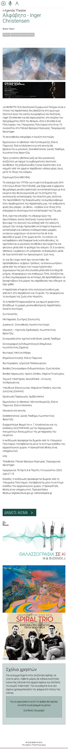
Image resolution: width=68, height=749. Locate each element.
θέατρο (7, 34)
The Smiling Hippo (39, 745)
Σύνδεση (28, 710)
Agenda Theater (14, 10)
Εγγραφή (39, 710)
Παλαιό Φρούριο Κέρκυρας (22, 34)
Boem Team (8, 28)
